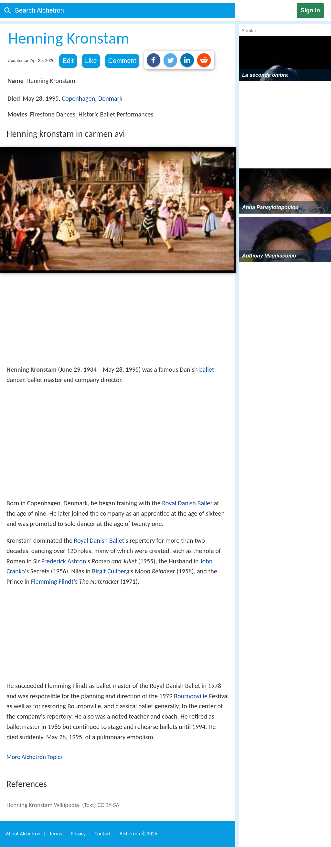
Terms (55, 834)
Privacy (78, 834)
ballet (206, 369)
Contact (102, 834)
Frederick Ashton (63, 561)
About (23, 834)
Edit (67, 60)
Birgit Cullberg (110, 571)
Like (91, 60)
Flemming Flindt (52, 581)
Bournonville (191, 696)
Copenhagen (78, 98)
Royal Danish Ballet (187, 503)
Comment (122, 60)
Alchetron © (138, 834)
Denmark (110, 98)
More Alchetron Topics (34, 757)
